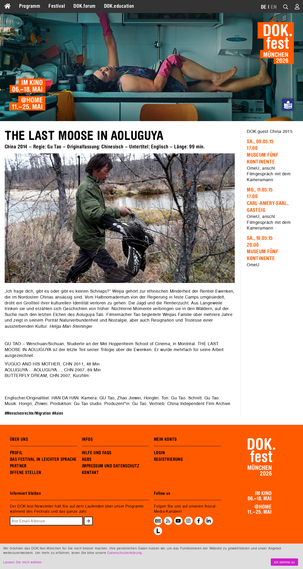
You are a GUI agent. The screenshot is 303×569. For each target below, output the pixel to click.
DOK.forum (84, 6)
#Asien (57, 413)
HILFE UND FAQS (96, 452)
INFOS (87, 439)
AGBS (87, 459)
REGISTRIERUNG (168, 459)
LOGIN (159, 452)
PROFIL (16, 452)
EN (274, 7)
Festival (56, 6)
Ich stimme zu (284, 562)
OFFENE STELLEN (25, 472)
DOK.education (119, 6)
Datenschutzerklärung (124, 552)
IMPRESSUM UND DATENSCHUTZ (111, 466)
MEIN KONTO (165, 439)
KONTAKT (90, 472)
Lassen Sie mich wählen (22, 562)
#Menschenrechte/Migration (28, 413)
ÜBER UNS (19, 439)
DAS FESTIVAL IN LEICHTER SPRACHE (43, 459)
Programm (29, 6)
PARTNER (18, 466)
